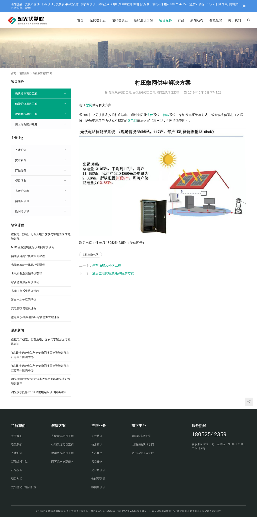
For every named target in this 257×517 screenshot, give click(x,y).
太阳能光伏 (42, 511)
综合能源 (66, 511)
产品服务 (20, 170)
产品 (181, 20)
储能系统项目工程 (120, 92)
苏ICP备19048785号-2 (129, 511)
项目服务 (165, 20)
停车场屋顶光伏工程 (106, 265)
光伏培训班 (98, 20)
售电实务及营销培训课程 (26, 273)
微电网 (132, 120)
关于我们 (234, 20)
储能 (166, 115)
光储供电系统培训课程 (25, 290)
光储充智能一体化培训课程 (28, 264)
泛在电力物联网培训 (23, 299)
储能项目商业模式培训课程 (28, 256)
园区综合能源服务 (26, 124)
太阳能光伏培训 (141, 436)
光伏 (150, 115)
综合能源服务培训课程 (25, 282)
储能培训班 (120, 20)
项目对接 (16, 478)
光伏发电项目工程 (144, 92)
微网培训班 (22, 211)
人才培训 (20, 150)
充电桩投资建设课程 (23, 308)
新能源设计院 (143, 20)
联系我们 (16, 444)
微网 (89, 105)
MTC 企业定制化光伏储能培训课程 (32, 247)
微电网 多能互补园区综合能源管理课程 (35, 317)
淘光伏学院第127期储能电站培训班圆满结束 (38, 392)
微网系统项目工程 (167, 92)
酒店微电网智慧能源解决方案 (113, 273)
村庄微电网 (92, 254)
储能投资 (215, 20)
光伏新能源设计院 (143, 453)
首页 (80, 20)
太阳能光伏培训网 (143, 444)
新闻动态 (196, 20)
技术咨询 (20, 160)
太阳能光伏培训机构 (23, 487)
